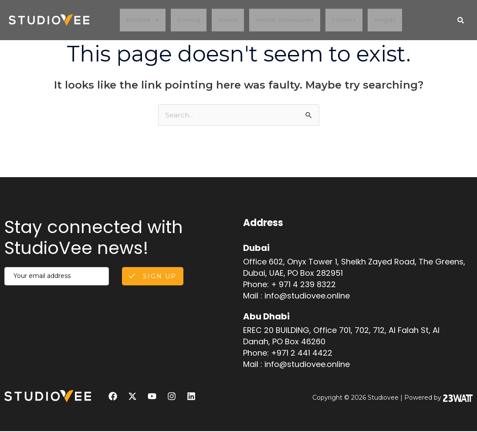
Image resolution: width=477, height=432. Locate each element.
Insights (389, 20)
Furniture (138, 20)
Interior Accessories (286, 20)
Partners (346, 20)
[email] (54, 277)
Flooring (186, 20)
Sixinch (227, 20)
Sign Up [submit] (151, 277)
